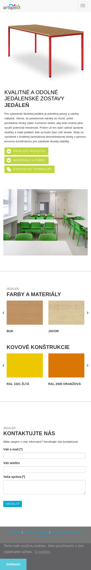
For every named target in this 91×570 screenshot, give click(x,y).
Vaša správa (14, 476)
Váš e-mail (13, 449)
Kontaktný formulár (32, 169)
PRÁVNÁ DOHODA (35, 532)
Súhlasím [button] (13, 564)
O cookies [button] (42, 552)
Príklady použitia (29, 151)
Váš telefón (11, 463)
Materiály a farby (29, 160)
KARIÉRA (15, 532)
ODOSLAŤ (12, 503)
